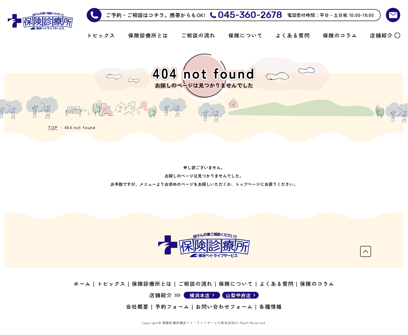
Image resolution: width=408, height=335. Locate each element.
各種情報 (270, 306)
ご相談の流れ (198, 35)
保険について (245, 35)
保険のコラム (340, 35)
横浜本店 (200, 295)
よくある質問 (293, 35)
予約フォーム (172, 306)
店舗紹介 (381, 35)
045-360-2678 (250, 15)
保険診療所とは (148, 35)
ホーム (82, 283)
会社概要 (137, 306)
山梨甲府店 (238, 295)
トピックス (101, 35)
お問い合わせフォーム (224, 306)
